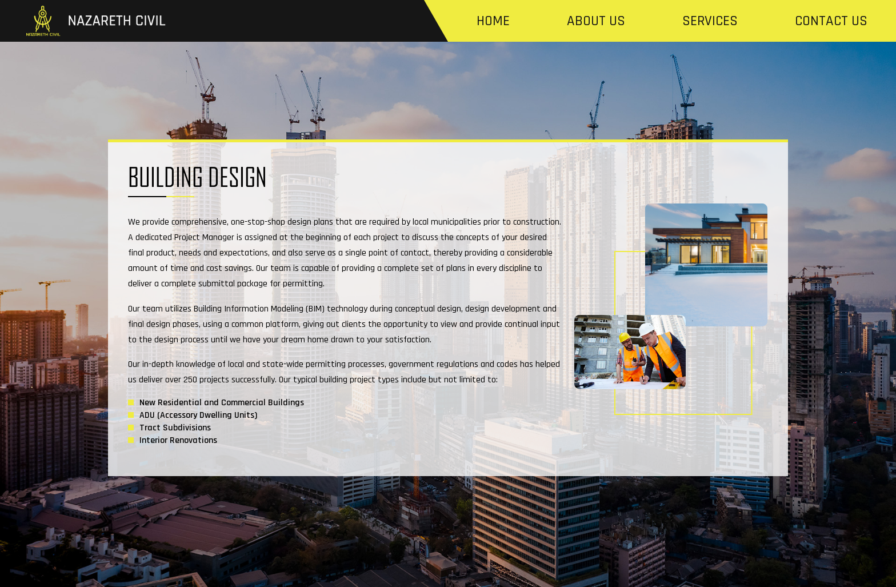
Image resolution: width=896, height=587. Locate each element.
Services (710, 21)
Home (493, 21)
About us (596, 21)
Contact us (831, 21)
